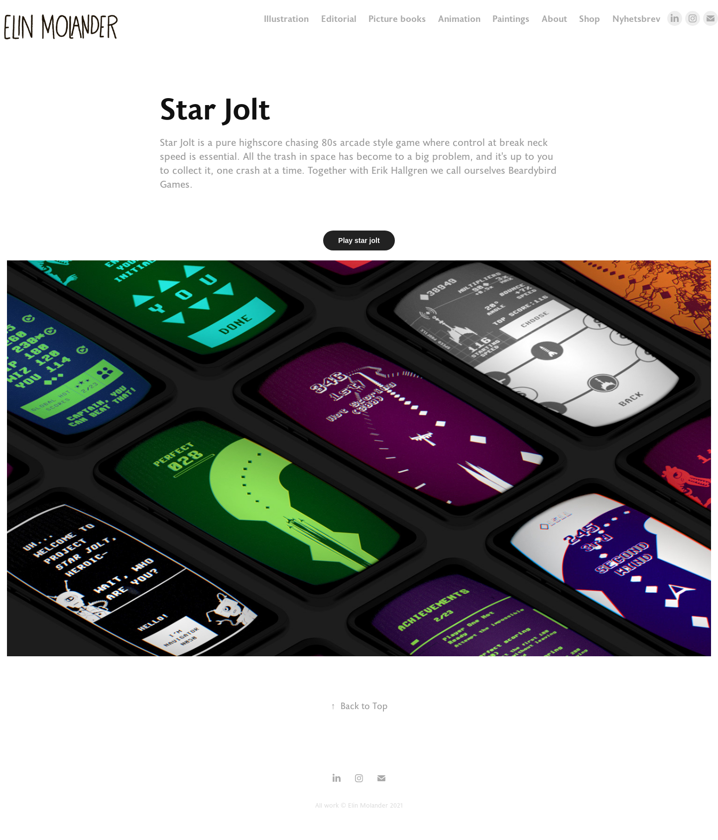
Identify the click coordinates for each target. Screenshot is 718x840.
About (554, 18)
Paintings (510, 18)
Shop (589, 18)
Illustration (286, 18)
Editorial (339, 18)
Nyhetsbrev (636, 18)
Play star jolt (358, 240)
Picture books (397, 18)
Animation (459, 18)
